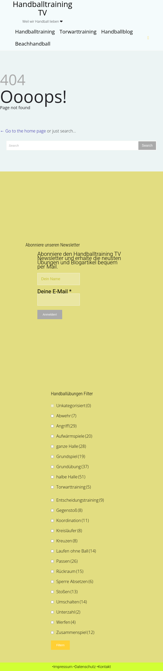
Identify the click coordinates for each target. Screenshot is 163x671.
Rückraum (69, 571)
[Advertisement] (81, 207)
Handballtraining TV (42, 8)
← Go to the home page (23, 131)
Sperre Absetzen (74, 581)
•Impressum (62, 666)
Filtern (60, 645)
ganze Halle (71, 446)
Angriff (66, 426)
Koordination (72, 520)
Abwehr (66, 416)
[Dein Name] (58, 279)
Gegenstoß (69, 510)
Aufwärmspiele (74, 436)
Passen (66, 561)
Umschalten (71, 602)
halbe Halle (70, 477)
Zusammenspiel (75, 632)
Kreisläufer (69, 530)
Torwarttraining (73, 487)
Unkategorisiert (73, 405)
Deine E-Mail (54, 291)
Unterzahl (68, 612)
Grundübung (72, 466)
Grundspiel (70, 456)
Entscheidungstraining (80, 500)
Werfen (66, 622)
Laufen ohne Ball (76, 551)
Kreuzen (66, 541)
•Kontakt (104, 666)
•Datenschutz (84, 666)
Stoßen (67, 591)
